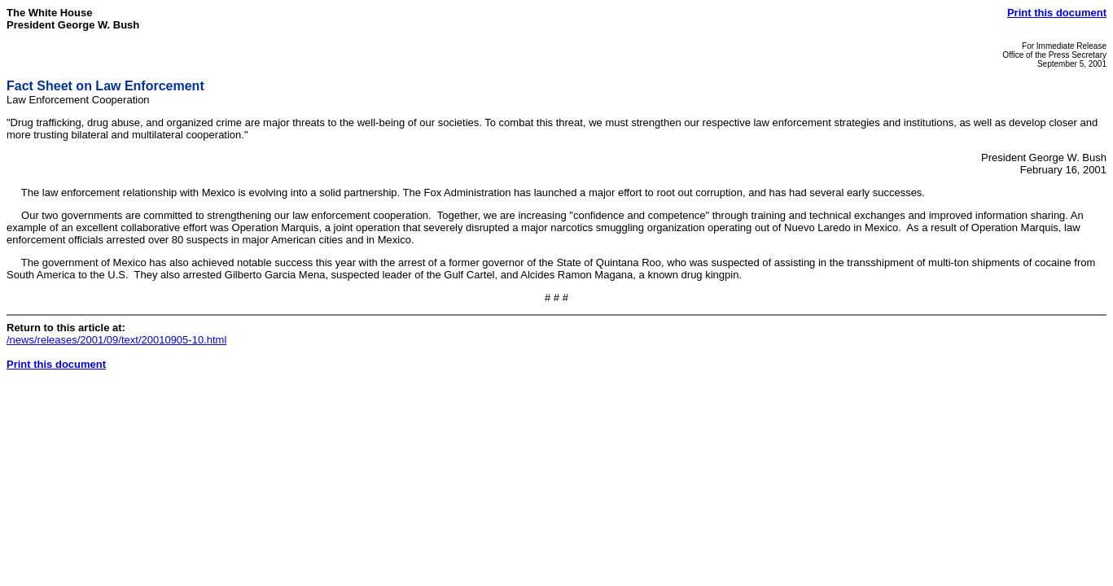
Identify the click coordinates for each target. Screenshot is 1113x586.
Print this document (1056, 13)
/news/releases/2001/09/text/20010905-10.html (116, 340)
